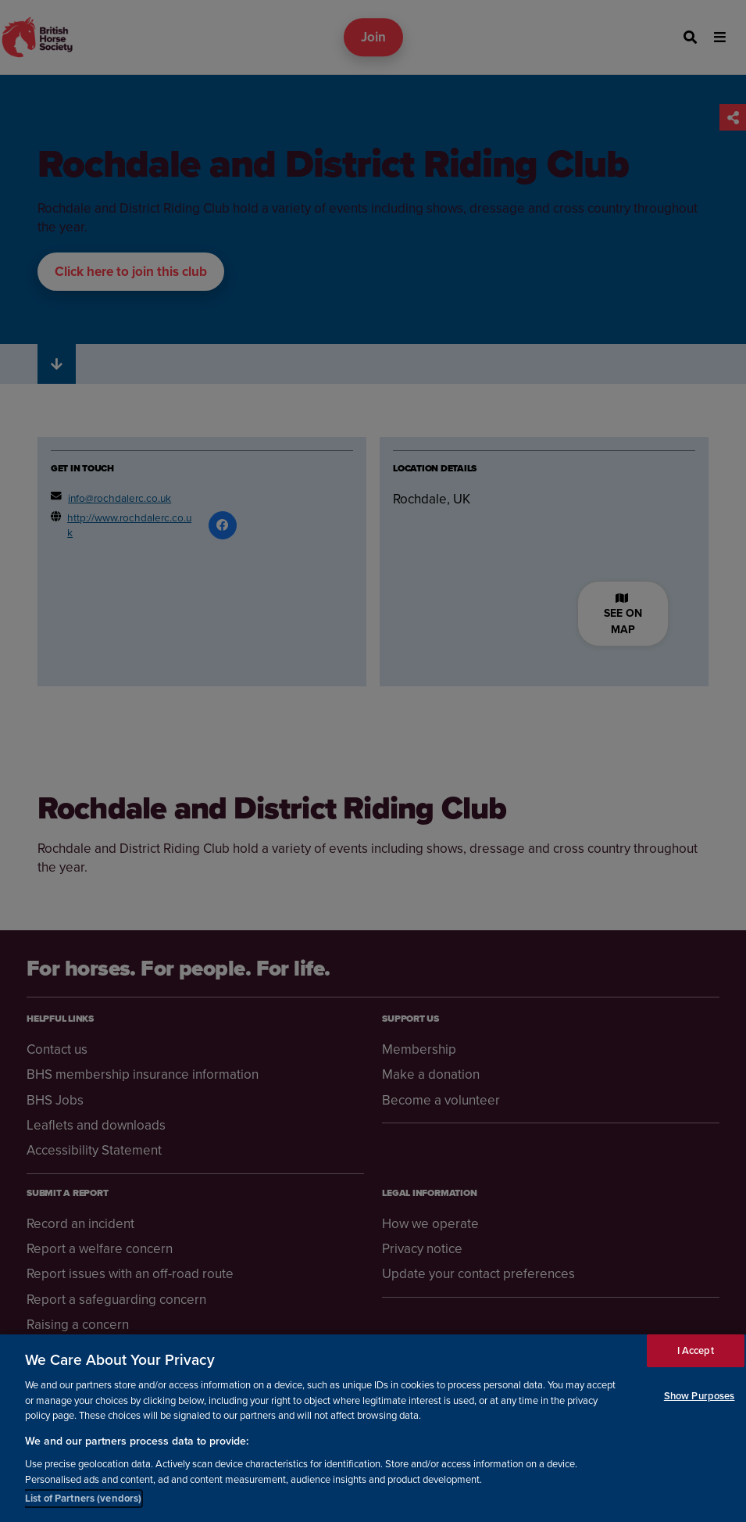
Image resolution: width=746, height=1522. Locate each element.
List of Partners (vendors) (83, 1498)
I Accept (695, 1350)
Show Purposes (699, 1395)
